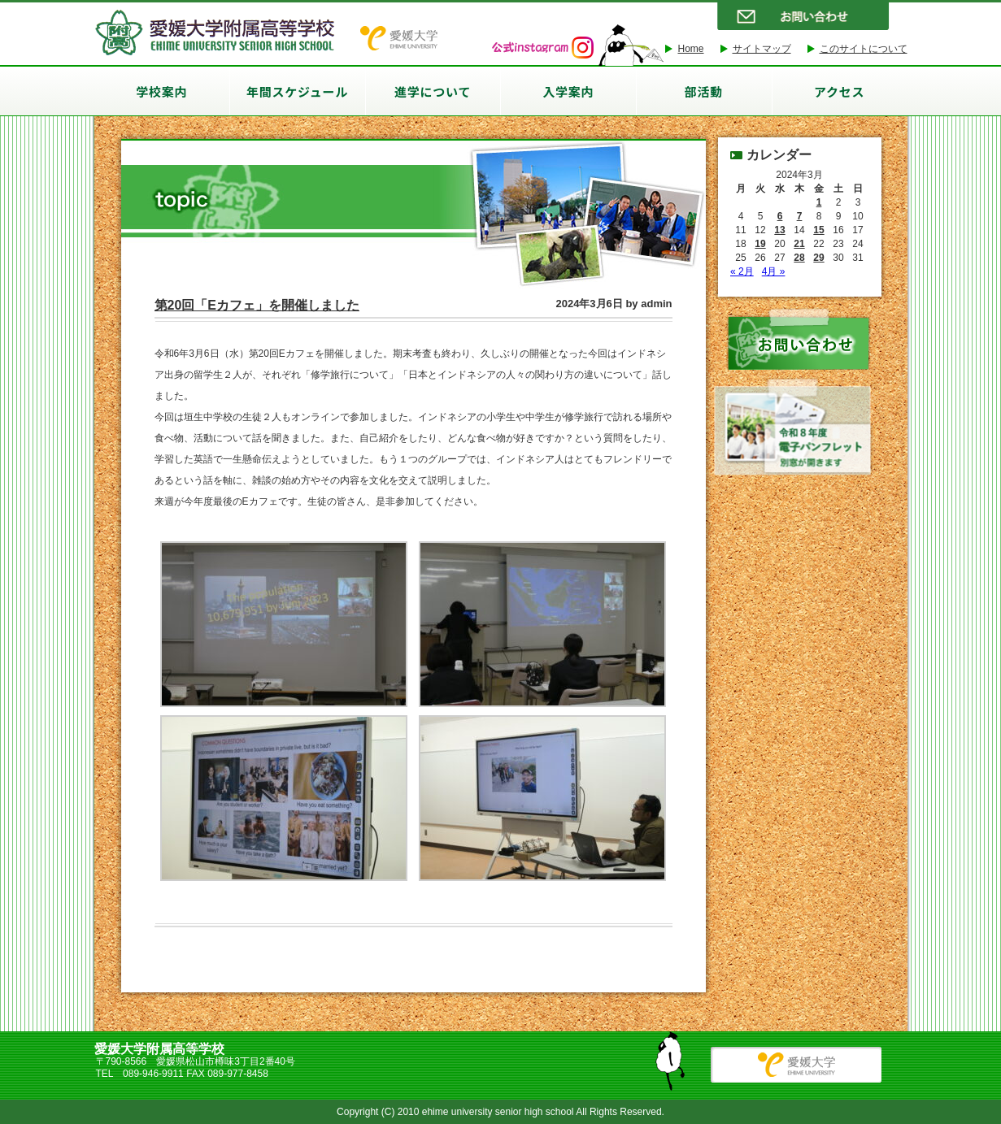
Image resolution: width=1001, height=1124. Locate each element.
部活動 (704, 91)
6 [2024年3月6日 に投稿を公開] (780, 216)
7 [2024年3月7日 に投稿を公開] (800, 216)
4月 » (774, 271)
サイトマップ (762, 48)
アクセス (839, 91)
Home (690, 48)
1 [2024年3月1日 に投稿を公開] (819, 202)
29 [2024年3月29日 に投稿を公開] (818, 257)
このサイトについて (863, 48)
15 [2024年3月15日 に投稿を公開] (818, 230)
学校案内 (161, 91)
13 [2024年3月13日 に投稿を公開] (779, 230)
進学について (432, 91)
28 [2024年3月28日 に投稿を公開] (799, 257)
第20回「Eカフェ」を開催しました (257, 305)
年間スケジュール (297, 91)
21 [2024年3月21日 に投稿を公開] (799, 244)
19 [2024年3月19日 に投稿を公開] (760, 244)
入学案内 (568, 91)
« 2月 (742, 271)
